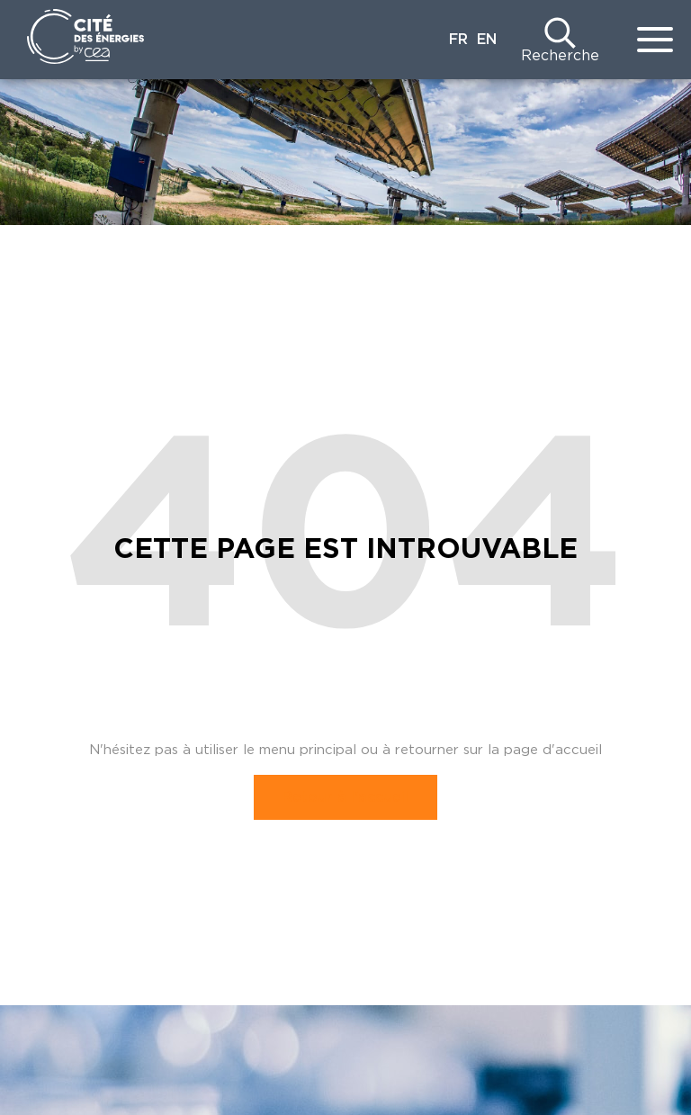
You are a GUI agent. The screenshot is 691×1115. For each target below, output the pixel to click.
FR (458, 39)
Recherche (560, 56)
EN (487, 39)
